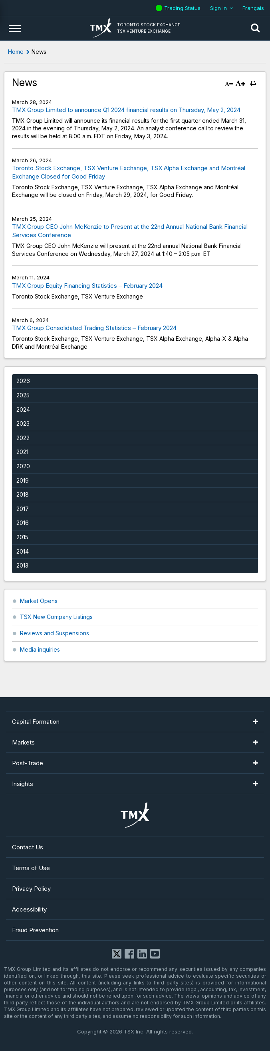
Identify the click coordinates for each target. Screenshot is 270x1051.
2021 (22, 451)
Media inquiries (40, 649)
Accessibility (29, 909)
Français (253, 8)
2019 (22, 480)
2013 (22, 565)
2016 (22, 522)
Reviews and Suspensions (54, 633)
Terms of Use (31, 868)
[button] (255, 28)
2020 (23, 466)
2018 (22, 494)
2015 (22, 537)
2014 (22, 551)
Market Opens (39, 600)
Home (16, 51)
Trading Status (183, 8)
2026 (23, 380)
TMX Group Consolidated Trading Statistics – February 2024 (94, 328)
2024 (23, 409)
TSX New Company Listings (56, 616)
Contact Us (27, 847)
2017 (22, 508)
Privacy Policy (31, 888)
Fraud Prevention (35, 930)
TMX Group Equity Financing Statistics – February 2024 (87, 285)
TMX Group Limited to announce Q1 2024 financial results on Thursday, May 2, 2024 (126, 110)
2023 (23, 423)
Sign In (218, 8)
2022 (23, 437)
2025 (23, 395)
